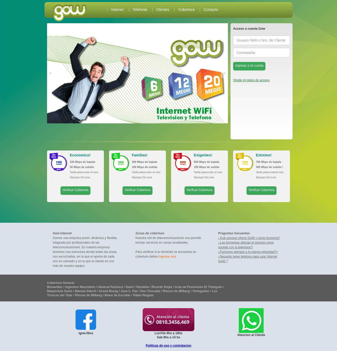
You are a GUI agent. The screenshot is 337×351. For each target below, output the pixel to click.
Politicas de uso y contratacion (169, 345)
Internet (117, 9)
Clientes (163, 9)
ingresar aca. (167, 256)
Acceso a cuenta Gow (249, 28)
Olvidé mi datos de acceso (251, 79)
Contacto (211, 9)
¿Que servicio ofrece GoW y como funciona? (249, 238)
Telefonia (140, 9)
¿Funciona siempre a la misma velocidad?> (248, 252)
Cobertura (186, 9)
